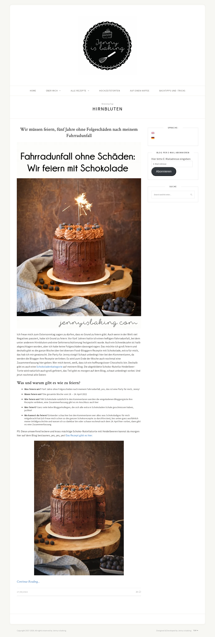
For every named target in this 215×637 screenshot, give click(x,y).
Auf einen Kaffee (139, 90)
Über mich (52, 90)
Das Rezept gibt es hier (79, 435)
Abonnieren (163, 171)
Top (195, 630)
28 (138, 591)
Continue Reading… (28, 582)
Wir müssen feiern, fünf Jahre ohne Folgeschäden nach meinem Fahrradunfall (79, 132)
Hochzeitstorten (109, 90)
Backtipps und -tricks (172, 90)
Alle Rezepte (78, 90)
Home (33, 90)
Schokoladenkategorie (49, 366)
